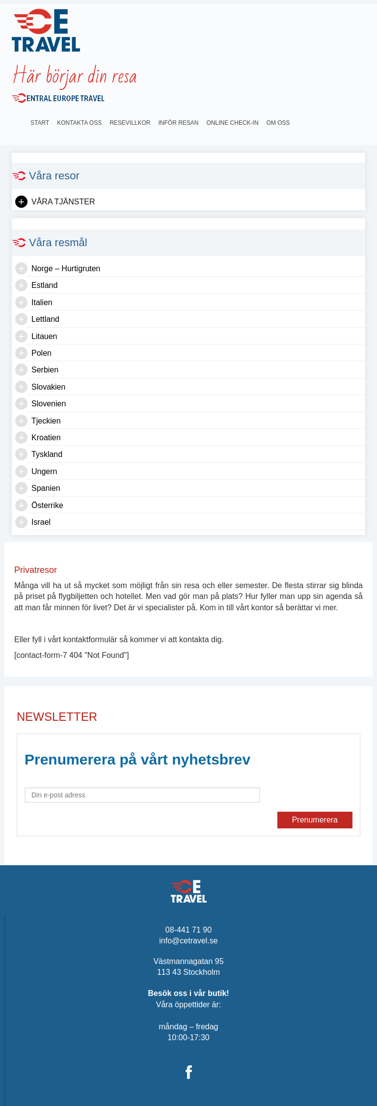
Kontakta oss (79, 122)
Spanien (45, 488)
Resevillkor (129, 122)
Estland (44, 285)
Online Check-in (233, 122)
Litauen (44, 336)
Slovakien (48, 387)
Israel (41, 522)
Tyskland (46, 454)
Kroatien (46, 437)
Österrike (47, 505)
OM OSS (278, 122)
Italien (42, 302)
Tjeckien (46, 421)
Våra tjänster (63, 202)
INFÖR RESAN (179, 122)
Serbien (44, 370)
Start (39, 122)
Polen (41, 353)
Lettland (45, 319)
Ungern (44, 471)
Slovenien (48, 403)
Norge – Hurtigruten (66, 268)
